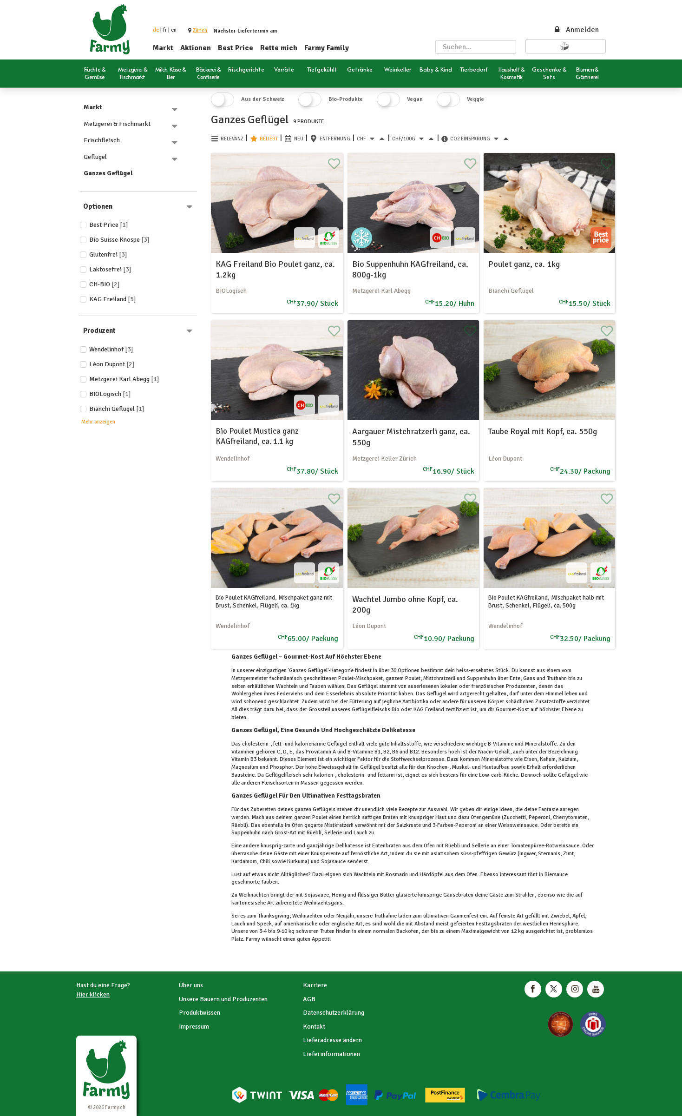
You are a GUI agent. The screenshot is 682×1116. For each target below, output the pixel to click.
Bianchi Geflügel (116, 409)
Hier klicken (93, 994)
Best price (108, 225)
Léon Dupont (112, 364)
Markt (163, 48)
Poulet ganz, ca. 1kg (524, 264)
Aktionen (195, 48)
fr (165, 29)
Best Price (235, 48)
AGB (309, 999)
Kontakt (314, 1026)
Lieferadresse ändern (332, 1040)
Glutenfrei (108, 254)
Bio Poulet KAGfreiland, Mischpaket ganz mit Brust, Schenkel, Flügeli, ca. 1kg (274, 601)
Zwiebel (559, 915)
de (156, 29)
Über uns (191, 985)
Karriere (315, 985)
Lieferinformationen (331, 1054)
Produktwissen (199, 1013)
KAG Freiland (112, 299)
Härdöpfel (431, 874)
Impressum (194, 1026)
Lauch (239, 923)
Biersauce (555, 874)
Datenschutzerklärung (333, 1013)
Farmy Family (326, 48)
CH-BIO (104, 284)
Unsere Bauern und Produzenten (223, 999)
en (174, 29)
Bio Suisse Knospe (119, 240)
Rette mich (278, 48)
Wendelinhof (111, 349)
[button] (200, 30)
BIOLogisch (110, 394)
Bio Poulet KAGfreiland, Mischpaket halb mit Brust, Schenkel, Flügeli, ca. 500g (546, 601)
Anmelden (576, 29)
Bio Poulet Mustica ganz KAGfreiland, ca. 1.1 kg (257, 436)
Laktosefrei (110, 269)
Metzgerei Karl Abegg (124, 379)
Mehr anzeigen (98, 421)
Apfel (578, 915)
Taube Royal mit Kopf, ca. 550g (542, 431)
